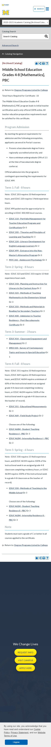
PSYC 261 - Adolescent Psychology (25, 260)
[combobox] (25, 22)
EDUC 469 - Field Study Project (23, 415)
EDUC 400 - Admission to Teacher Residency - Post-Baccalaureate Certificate (25, 320)
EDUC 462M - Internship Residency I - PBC (29, 438)
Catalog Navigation (14, 54)
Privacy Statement (19, 732)
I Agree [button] (16, 742)
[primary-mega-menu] (47, 9)
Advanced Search (10, 45)
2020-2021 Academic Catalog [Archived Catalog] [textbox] (25, 22)
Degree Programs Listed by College (31, 90)
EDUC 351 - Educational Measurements (28, 406)
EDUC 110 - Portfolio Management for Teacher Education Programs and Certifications (27, 223)
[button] (25, 652)
